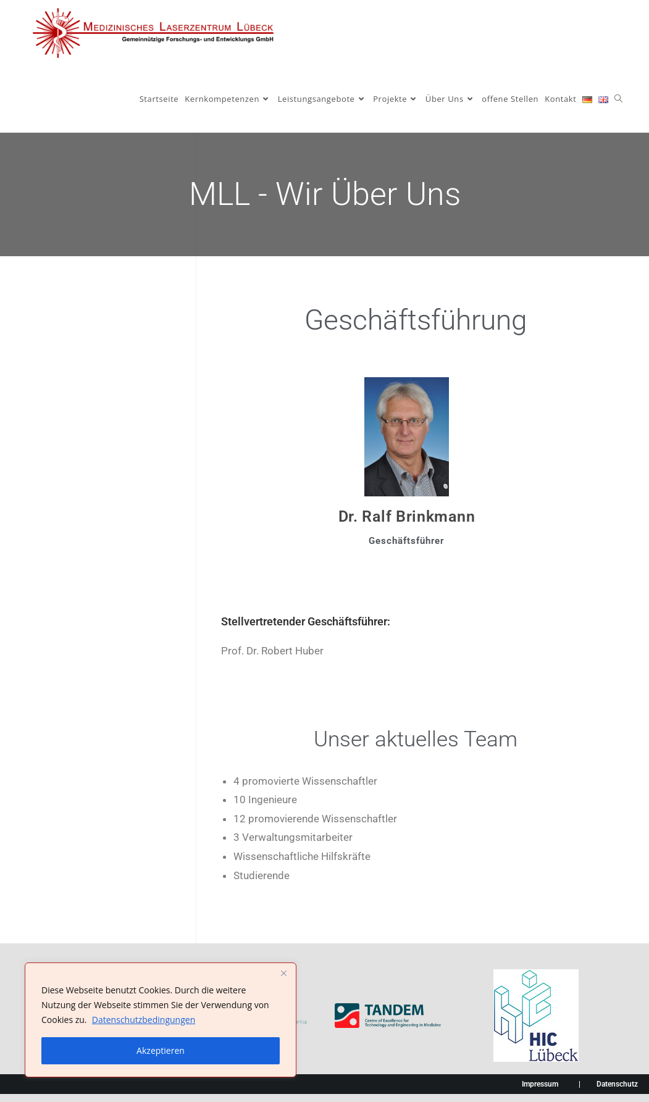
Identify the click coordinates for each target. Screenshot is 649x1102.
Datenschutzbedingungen (143, 1019)
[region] (160, 1019)
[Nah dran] (283, 973)
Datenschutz (617, 1084)
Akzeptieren (160, 1050)
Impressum (540, 1084)
